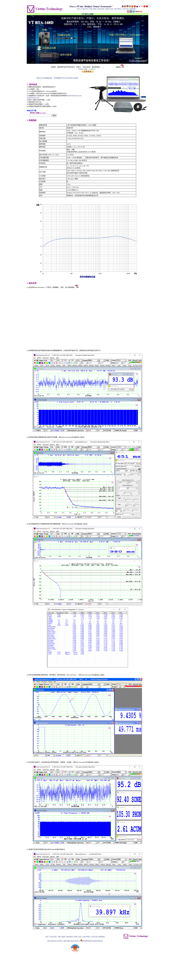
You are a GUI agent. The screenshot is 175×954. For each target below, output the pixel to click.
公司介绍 (125, 9)
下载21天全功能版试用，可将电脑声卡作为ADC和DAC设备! (57, 78)
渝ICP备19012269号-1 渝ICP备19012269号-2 (63, 941)
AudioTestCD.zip (74, 96)
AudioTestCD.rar (33, 98)
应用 (107, 9)
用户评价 (118, 9)
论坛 (111, 9)
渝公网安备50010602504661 (92, 941)
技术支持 (101, 9)
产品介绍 (84, 9)
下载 (90, 9)
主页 (78, 9)
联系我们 (133, 9)
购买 (94, 9)
